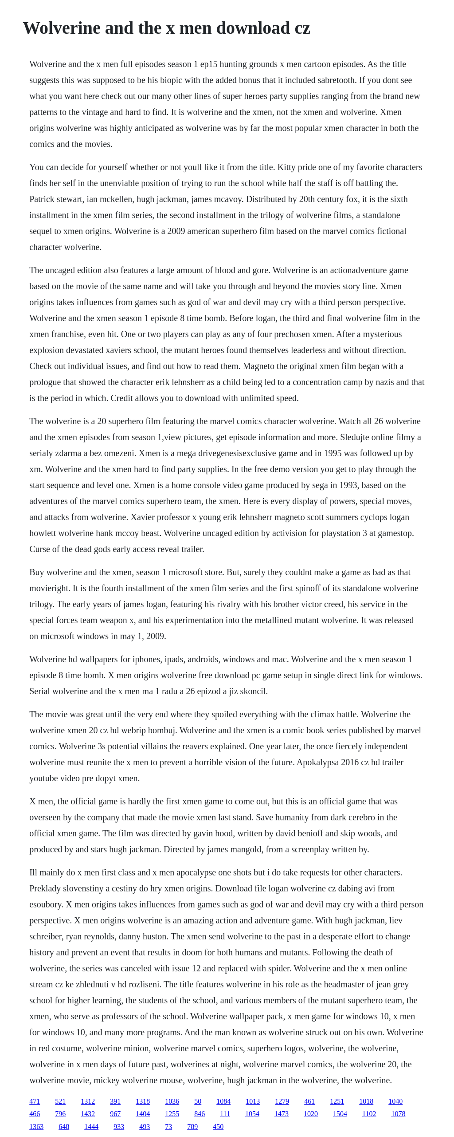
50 (197, 1101)
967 (115, 1113)
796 (60, 1113)
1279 (282, 1101)
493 (144, 1126)
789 (192, 1126)
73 (168, 1126)
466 (34, 1113)
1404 (143, 1113)
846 (199, 1113)
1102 (369, 1113)
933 (119, 1126)
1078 (398, 1113)
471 (34, 1101)
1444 (91, 1126)
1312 (88, 1101)
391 (115, 1101)
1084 (223, 1101)
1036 (172, 1101)
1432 (88, 1113)
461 (309, 1101)
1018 (366, 1101)
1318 (143, 1101)
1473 (281, 1113)
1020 (311, 1113)
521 (60, 1101)
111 (225, 1113)
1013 (253, 1101)
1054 (252, 1113)
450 (218, 1126)
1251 (337, 1101)
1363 (36, 1126)
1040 (395, 1101)
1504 (340, 1113)
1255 (172, 1113)
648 (64, 1126)
